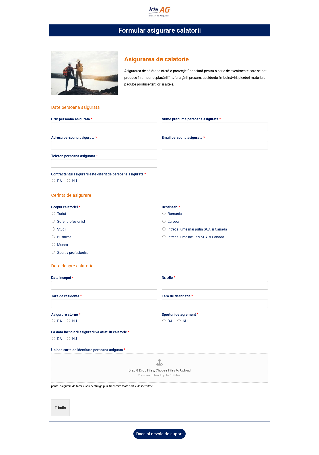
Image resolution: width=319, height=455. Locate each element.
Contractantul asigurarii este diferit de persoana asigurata (98, 174)
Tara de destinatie (177, 296)
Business (64, 237)
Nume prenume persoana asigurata (191, 119)
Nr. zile (168, 278)
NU (74, 181)
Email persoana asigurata (183, 137)
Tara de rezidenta (66, 296)
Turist (61, 214)
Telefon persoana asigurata (74, 156)
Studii (61, 229)
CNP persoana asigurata (71, 119)
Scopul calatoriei (65, 207)
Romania (175, 214)
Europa (173, 221)
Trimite (60, 407)
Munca (62, 245)
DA (59, 181)
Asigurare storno (65, 314)
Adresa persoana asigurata (74, 137)
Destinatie (171, 207)
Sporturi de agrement (180, 314)
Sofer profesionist (71, 221)
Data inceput (62, 278)
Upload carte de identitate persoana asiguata (88, 350)
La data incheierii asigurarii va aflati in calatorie (90, 332)
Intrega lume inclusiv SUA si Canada (196, 237)
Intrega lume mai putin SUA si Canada (197, 229)
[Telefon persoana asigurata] (104, 163)
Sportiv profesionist (72, 252)
